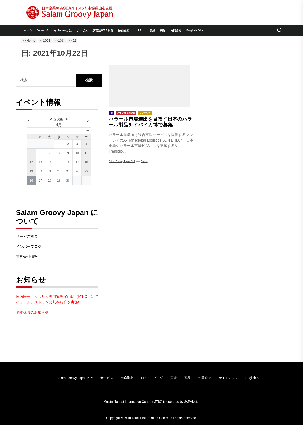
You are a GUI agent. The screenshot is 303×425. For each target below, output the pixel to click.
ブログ (158, 378)
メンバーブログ (28, 246)
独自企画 (125, 30)
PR (141, 30)
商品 (163, 30)
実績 (152, 30)
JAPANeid (191, 401)
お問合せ (176, 30)
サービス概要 (27, 236)
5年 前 (144, 161)
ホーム (28, 30)
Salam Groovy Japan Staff (122, 161)
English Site (195, 30)
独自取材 (127, 378)
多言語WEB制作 (102, 30)
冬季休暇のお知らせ (32, 312)
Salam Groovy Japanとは (54, 30)
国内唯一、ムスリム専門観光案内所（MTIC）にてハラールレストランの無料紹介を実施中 (57, 299)
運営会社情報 (27, 257)
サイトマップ (228, 378)
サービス (82, 30)
